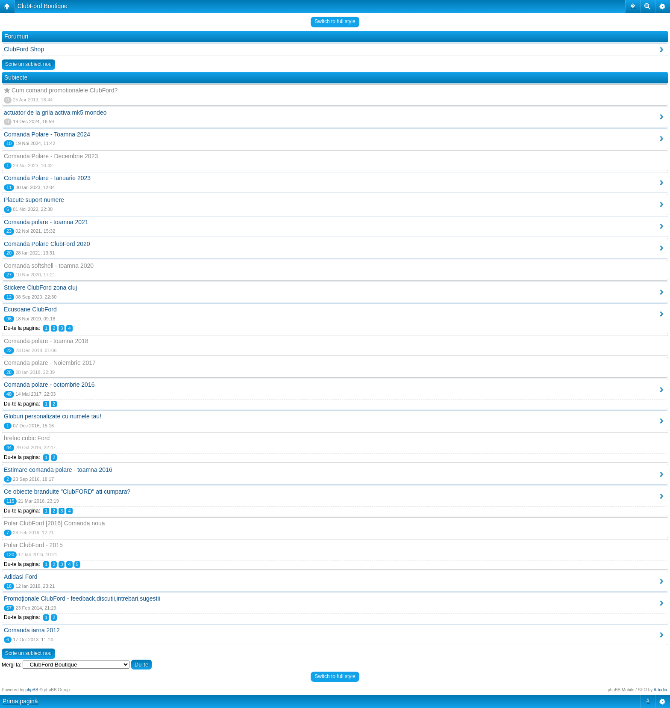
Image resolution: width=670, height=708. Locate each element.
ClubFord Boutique (43, 6)
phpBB (32, 689)
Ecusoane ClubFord (30, 309)
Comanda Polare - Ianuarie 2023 (47, 178)
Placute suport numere (34, 199)
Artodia (660, 689)
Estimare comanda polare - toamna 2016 (58, 469)
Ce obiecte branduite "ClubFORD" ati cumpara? (67, 491)
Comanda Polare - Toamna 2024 (47, 134)
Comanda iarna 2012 (32, 630)
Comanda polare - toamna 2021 (46, 222)
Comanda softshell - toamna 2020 (49, 265)
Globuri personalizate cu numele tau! (52, 416)
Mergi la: (11, 665)
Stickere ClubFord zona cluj (40, 287)
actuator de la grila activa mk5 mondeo (55, 112)
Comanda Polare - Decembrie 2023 (51, 156)
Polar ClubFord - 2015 (33, 545)
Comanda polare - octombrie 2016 (49, 384)
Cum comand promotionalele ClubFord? (65, 90)
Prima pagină (20, 701)
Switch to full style (334, 21)
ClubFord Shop (24, 49)
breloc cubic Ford (27, 438)
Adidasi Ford (21, 576)
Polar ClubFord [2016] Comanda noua (54, 523)
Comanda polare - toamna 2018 (46, 341)
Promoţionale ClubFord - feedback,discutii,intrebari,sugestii (82, 598)
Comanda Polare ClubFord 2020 (47, 243)
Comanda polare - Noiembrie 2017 (50, 362)
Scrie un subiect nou (28, 64)
